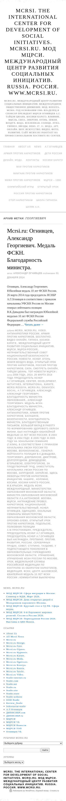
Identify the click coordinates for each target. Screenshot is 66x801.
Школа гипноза (46, 200)
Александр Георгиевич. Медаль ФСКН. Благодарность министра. (25, 403)
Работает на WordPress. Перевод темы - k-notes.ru (36, 790)
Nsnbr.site (12, 690)
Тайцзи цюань (17, 371)
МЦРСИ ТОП (14, 728)
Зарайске (41, 473)
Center (31, 381)
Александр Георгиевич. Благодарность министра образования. (24, 397)
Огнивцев (13, 511)
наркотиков (15, 504)
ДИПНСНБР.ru (14, 715)
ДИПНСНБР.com (16, 712)
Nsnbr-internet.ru (16, 677)
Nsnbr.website (14, 696)
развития (13, 542)
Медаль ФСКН (33, 485)
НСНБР (37, 359)
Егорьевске (15, 463)
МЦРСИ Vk (13, 722)
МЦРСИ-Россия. (27, 349)
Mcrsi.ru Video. (15, 674)
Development (47, 381)
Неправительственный (23, 508)
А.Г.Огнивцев (53, 147)
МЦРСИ (11, 349)
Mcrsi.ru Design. (16, 643)
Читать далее (34, 324)
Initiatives (14, 384)
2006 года (19, 375)
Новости (25, 359)
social (11, 390)
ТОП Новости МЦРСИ (41, 371)
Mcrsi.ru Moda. (15, 658)
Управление (46, 555)
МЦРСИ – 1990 (52, 180)
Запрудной (26, 473)
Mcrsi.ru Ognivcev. (17, 662)
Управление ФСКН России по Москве (32, 558)
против (50, 539)
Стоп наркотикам (21, 200)
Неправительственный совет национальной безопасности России (27, 355)
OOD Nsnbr (13, 700)
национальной (35, 504)
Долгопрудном (17, 460)
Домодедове (37, 460)
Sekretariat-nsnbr (16, 706)
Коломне (42, 479)
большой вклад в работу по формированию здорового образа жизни (33, 428)
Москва (46, 498)
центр (36, 571)
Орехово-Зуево (17, 520)
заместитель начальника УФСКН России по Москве (30, 469)
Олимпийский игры (20, 187)
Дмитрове (50, 457)
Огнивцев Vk (14, 731)
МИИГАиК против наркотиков (33, 173)
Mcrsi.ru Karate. (15, 655)
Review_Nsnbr (14, 703)
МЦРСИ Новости (16, 725)
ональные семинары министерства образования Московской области (31, 514)
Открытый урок (47, 187)
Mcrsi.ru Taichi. (15, 671)
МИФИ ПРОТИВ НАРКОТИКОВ (22, 180)
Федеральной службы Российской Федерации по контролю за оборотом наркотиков (32, 564)
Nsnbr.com (12, 681)
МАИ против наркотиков (33, 167)
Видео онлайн (17, 340)
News (37, 147)
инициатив (14, 479)
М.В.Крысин (15, 485)
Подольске (43, 523)
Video (42, 330)
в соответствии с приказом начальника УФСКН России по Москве (32, 447)
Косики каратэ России (34, 482)
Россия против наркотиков (33, 193)
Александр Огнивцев (27, 273)
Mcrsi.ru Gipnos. (16, 649)
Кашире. (29, 479)
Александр (44, 390)
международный (18, 489)
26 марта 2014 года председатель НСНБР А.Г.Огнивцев (29, 378)
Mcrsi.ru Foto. (14, 646)
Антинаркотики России (23, 333)
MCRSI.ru (34, 387)
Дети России (53, 153)
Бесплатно (43, 337)
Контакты (32, 160)
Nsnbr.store (12, 693)
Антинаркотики (17, 413)
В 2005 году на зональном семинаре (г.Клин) (31, 441)
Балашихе (32, 416)
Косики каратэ (53, 160)
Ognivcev (48, 387)
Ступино (34, 546)
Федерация (14, 571)
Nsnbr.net (11, 684)
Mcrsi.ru (30, 330)
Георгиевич (15, 457)
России (26, 542)
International (32, 384)
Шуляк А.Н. (33, 207)
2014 (30, 375)
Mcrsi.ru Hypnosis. (17, 652)
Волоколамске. (29, 451)
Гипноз (33, 340)
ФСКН (27, 571)
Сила (28, 368)
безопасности (17, 419)
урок (10, 561)
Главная (9, 147)
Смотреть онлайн (45, 368)
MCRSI (19, 330)
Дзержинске (33, 457)
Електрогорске (34, 463)
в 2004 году (22, 438)
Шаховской (49, 571)
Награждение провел (31, 501)
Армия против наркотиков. (22, 153)
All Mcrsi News (15, 636)
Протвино (36, 539)
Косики (12, 482)
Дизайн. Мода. (13, 160)
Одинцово (29, 511)
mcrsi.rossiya (16, 387)
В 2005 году (38, 438)
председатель (42, 530)
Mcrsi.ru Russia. (15, 668)
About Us (24, 147)
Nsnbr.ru (11, 687)
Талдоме (47, 546)
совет (22, 546)
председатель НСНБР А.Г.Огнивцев (30, 533)
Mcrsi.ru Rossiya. (16, 665)
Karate (49, 384)
